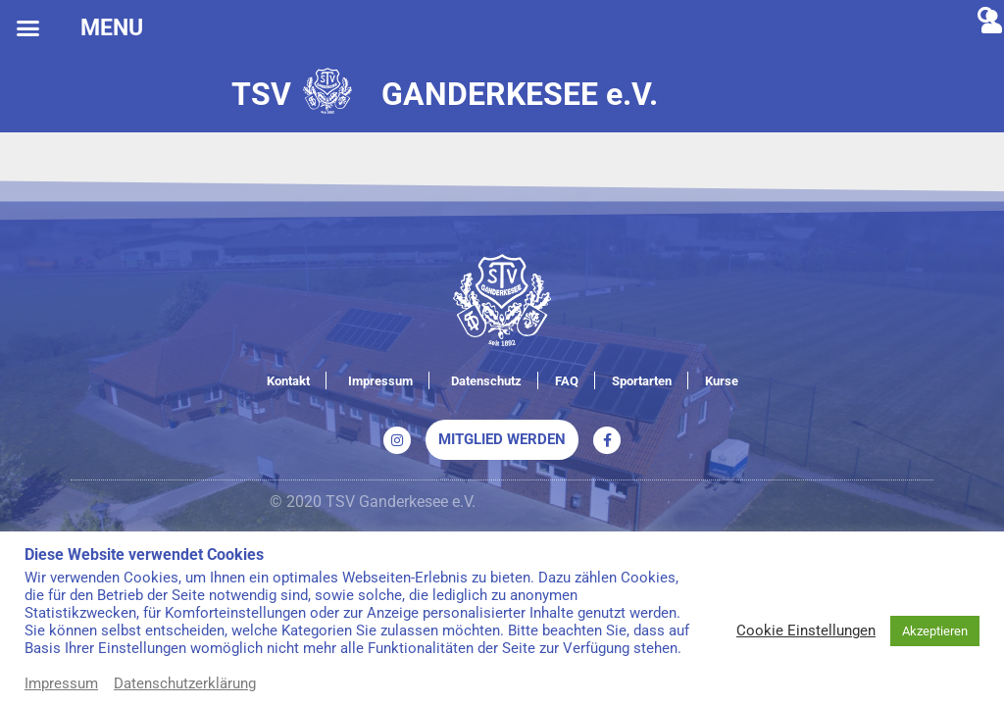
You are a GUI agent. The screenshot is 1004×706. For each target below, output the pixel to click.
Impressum (61, 683)
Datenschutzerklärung (185, 683)
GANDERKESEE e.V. (519, 94)
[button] (28, 28)
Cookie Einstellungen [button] (806, 630)
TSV (261, 94)
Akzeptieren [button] (935, 631)
